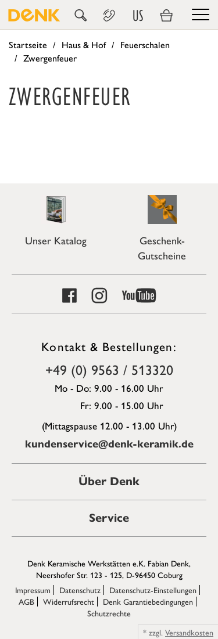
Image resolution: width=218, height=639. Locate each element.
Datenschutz (80, 589)
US (138, 15)
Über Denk (109, 481)
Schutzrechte (109, 613)
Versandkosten (189, 632)
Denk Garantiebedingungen (148, 601)
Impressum (33, 589)
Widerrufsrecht (68, 601)
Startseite (28, 44)
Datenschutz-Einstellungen (152, 589)
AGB (26, 601)
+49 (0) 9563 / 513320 (109, 369)
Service (109, 518)
